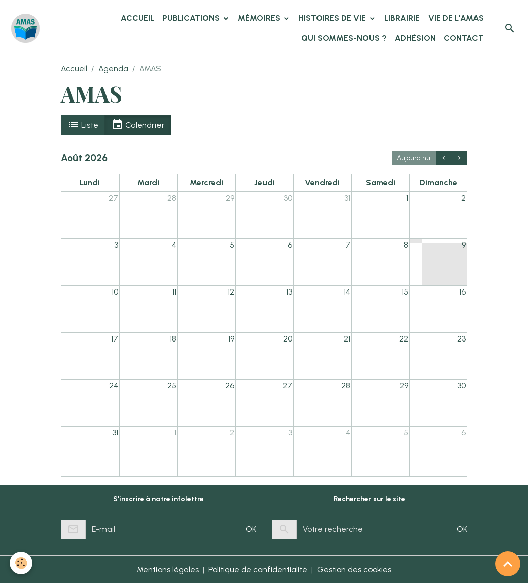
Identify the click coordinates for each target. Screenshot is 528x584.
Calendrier (138, 125)
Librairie (402, 18)
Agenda (113, 68)
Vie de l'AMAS (456, 18)
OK (251, 529)
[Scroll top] (507, 563)
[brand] (25, 28)
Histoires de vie (333, 18)
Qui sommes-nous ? (344, 38)
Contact (464, 38)
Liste (82, 125)
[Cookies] (21, 563)
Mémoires (260, 18)
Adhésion (415, 38)
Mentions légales (168, 569)
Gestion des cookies (354, 569)
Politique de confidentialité (257, 569)
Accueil (137, 18)
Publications (192, 18)
